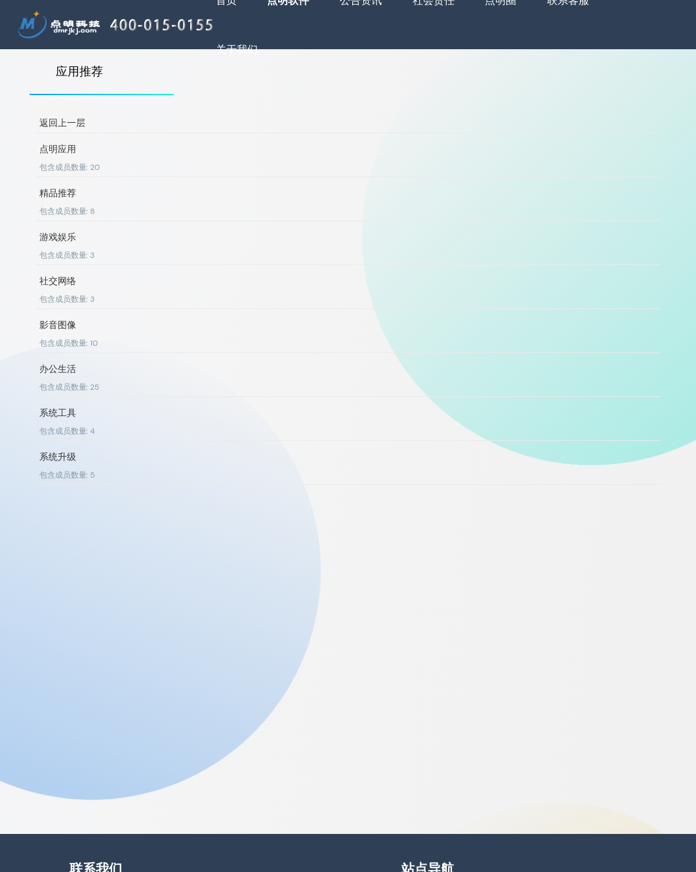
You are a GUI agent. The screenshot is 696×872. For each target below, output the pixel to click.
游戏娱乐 (57, 237)
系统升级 (57, 457)
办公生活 (57, 369)
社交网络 (57, 281)
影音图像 (57, 325)
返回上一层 (62, 123)
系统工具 (57, 413)
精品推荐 (57, 193)
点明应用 (57, 149)
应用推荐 (79, 71)
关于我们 (237, 49)
